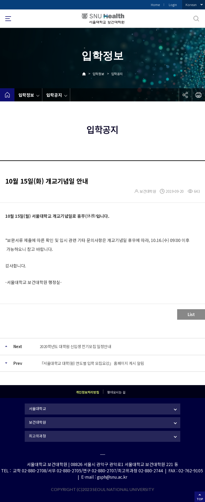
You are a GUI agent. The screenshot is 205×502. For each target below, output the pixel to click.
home (7, 94)
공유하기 (185, 94)
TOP (200, 499)
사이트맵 (8, 18)
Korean (191, 4)
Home (155, 4)
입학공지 (117, 73)
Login (173, 4)
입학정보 (98, 73)
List (191, 314)
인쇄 (198, 94)
